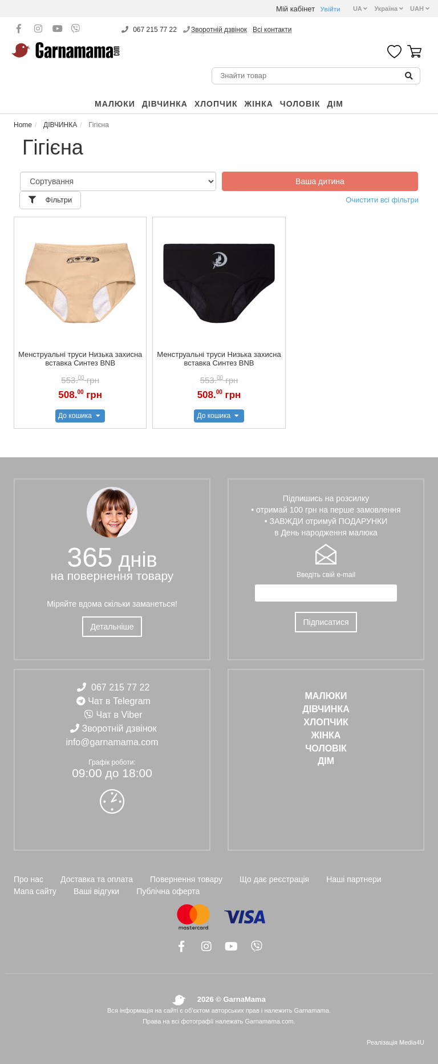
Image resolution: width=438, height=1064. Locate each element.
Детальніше (111, 626)
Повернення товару (186, 879)
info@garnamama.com (112, 742)
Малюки (115, 103)
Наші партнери (354, 879)
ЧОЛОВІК (300, 103)
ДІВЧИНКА (165, 103)
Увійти (330, 9)
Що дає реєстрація (274, 879)
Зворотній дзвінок (219, 30)
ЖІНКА (259, 103)
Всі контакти (272, 30)
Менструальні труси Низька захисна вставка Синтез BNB (80, 358)
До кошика (80, 416)
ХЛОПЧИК (216, 103)
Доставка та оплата (96, 879)
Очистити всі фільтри (382, 200)
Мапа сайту (35, 891)
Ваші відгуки (96, 891)
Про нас (28, 879)
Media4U (411, 1042)
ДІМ (335, 103)
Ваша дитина (319, 181)
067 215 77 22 (155, 30)
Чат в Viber (119, 715)
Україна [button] (388, 8)
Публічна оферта (168, 891)
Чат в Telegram (119, 701)
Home (23, 125)
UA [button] (360, 8)
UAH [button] (419, 8)
